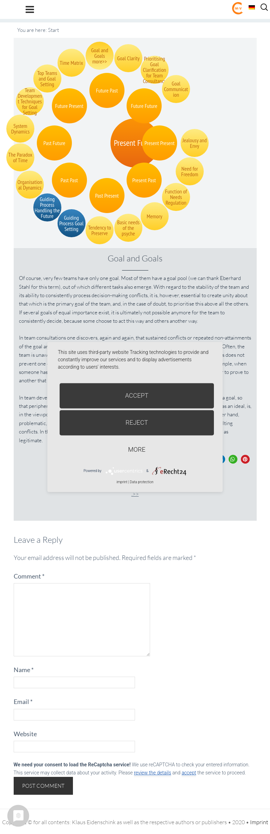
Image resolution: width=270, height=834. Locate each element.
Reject (137, 422)
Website (25, 734)
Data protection (141, 482)
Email (23, 701)
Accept (137, 395)
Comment (29, 576)
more (136, 449)
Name (24, 670)
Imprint (259, 822)
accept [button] (189, 772)
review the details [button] (152, 772)
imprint (121, 482)
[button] (233, 459)
